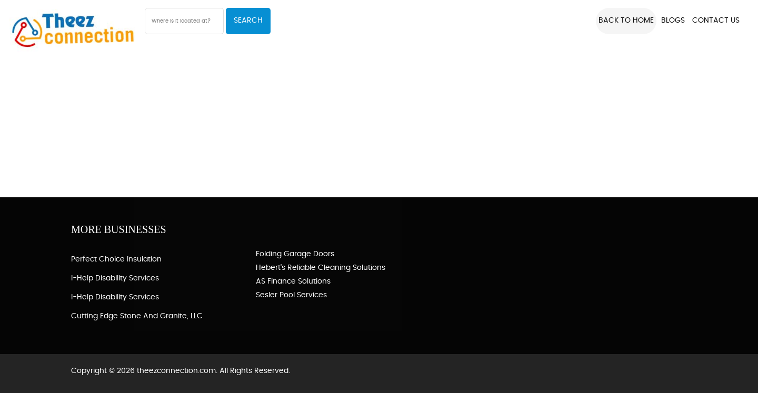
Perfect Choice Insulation (116, 259)
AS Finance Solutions (293, 281)
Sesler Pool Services (291, 295)
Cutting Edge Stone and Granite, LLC (137, 316)
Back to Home (626, 20)
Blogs (673, 20)
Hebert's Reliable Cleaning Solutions (320, 267)
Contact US (716, 20)
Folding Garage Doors (295, 254)
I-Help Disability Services (115, 278)
